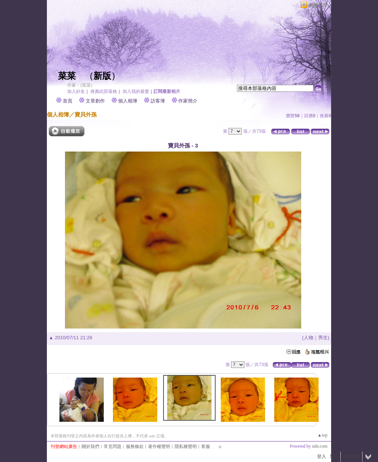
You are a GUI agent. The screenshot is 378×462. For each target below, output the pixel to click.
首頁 (67, 101)
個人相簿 (127, 101)
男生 (323, 337)
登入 (321, 456)
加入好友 (76, 91)
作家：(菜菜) (79, 85)
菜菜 (67, 76)
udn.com (319, 446)
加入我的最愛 (136, 91)
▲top (322, 435)
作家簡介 (187, 101)
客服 (205, 446)
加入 (334, 456)
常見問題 (112, 446)
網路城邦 (317, 5)
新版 (102, 76)
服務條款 (135, 446)
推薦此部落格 (103, 91)
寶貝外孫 (86, 114)
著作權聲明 (159, 446)
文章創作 (95, 101)
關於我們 (90, 446)
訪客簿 (158, 101)
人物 (308, 337)
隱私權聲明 (186, 446)
